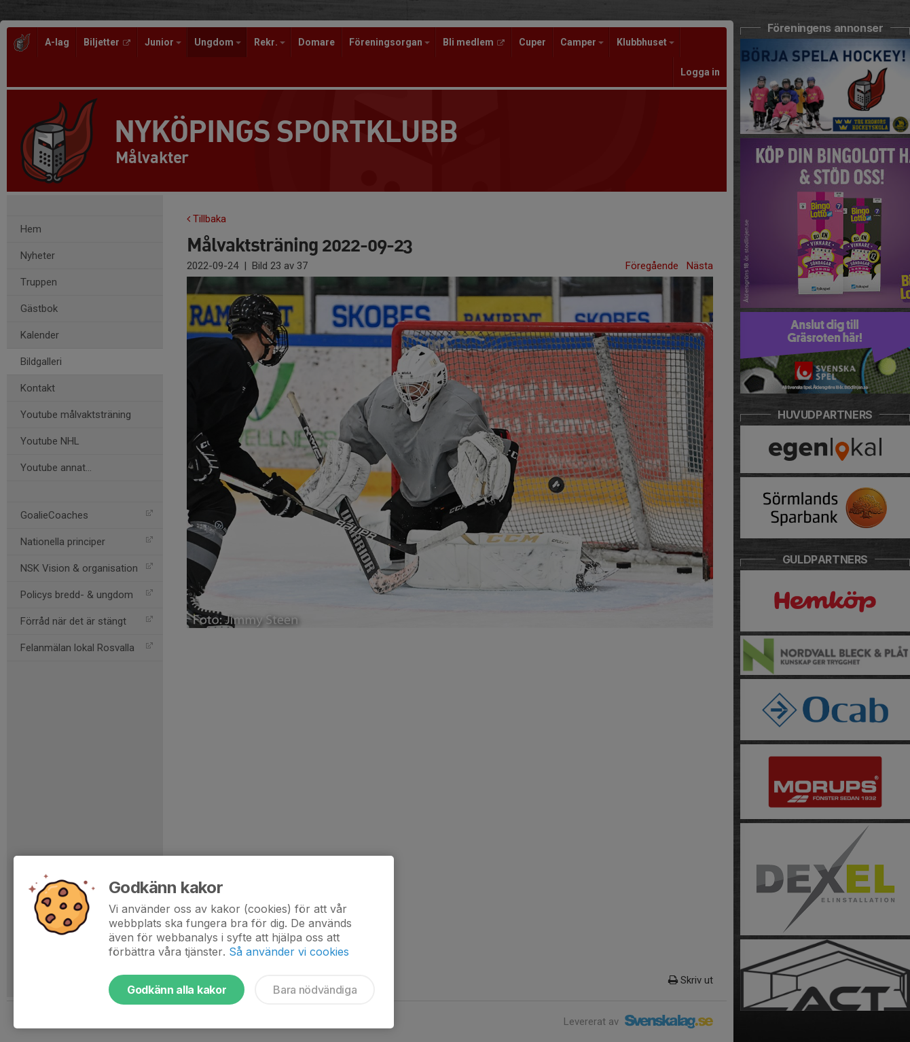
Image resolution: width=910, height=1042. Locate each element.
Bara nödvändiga (315, 989)
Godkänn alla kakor (176, 989)
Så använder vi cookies (289, 951)
